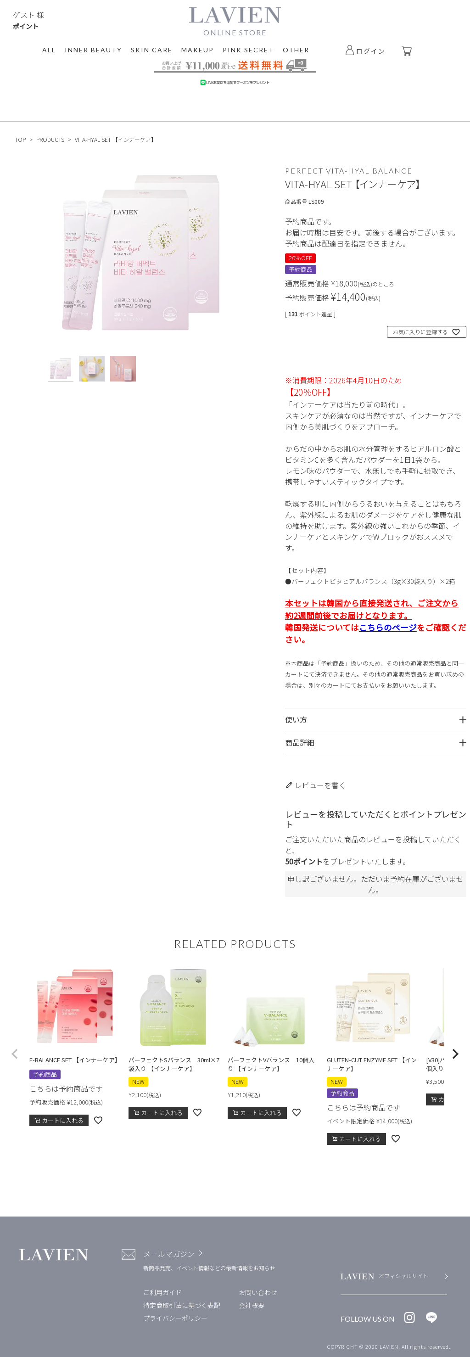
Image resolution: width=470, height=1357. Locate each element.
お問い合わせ (258, 1292)
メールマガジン (169, 1253)
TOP (20, 139)
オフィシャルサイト (403, 1275)
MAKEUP (197, 50)
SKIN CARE (152, 50)
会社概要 (251, 1305)
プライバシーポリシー (175, 1318)
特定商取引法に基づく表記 (181, 1305)
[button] (15, 1054)
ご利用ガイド (162, 1292)
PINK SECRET (248, 50)
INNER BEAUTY (93, 50)
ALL (49, 50)
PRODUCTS (50, 139)
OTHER (296, 50)
